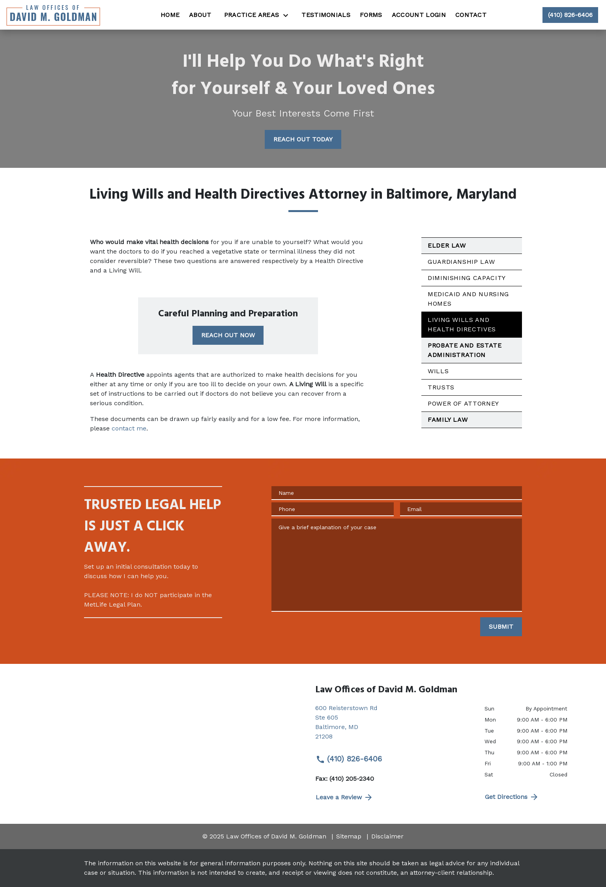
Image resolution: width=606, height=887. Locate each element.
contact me (129, 428)
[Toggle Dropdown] (288, 15)
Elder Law (447, 245)
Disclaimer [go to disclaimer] (387, 836)
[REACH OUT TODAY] (303, 139)
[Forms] (371, 15)
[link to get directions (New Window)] (394, 725)
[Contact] (471, 15)
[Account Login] (419, 15)
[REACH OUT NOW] (228, 335)
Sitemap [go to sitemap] (348, 836)
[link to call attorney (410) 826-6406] (570, 15)
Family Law (448, 419)
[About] (200, 15)
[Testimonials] (326, 15)
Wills (438, 371)
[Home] (170, 15)
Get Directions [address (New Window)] (512, 797)
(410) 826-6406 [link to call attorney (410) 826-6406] (349, 759)
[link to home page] (53, 15)
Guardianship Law (461, 261)
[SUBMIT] (501, 626)
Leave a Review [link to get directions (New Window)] (344, 797)
